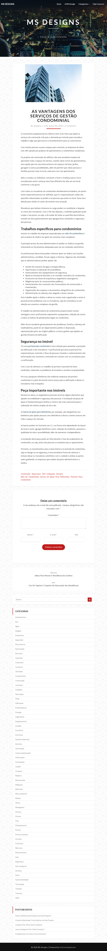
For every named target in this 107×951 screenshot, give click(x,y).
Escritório (19, 730)
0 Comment (70, 126)
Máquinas (19, 785)
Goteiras (18, 744)
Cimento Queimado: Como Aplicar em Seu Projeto (34, 920)
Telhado (18, 889)
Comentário (53, 515)
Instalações (20, 762)
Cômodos (19, 671)
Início (59, 4)
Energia (18, 712)
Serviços (59, 473)
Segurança (36, 473)
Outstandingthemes (68, 947)
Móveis (18, 798)
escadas (18, 726)
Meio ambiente (21, 794)
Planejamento (21, 825)
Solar (17, 875)
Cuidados (18, 690)
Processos (19, 843)
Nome (30, 534)
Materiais (19, 789)
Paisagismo (19, 807)
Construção (25, 473)
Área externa (20, 644)
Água (17, 626)
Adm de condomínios (30, 476)
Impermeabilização (23, 753)
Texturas (18, 893)
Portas (18, 830)
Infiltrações (20, 757)
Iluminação (19, 748)
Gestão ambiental (22, 739)
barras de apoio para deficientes (37, 412)
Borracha (18, 653)
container (19, 685)
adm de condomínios (74, 233)
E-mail (53, 534)
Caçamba (19, 658)
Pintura (18, 812)
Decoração (19, 694)
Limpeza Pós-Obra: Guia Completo (28, 925)
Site (76, 534)
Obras (17, 803)
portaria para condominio (39, 346)
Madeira (18, 775)
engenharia (19, 717)
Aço (16, 622)
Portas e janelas (21, 834)
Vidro (17, 898)
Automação (19, 649)
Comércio (19, 667)
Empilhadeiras (21, 708)
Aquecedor (19, 640)
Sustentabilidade (22, 880)
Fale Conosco (98, 4)
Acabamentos (20, 617)
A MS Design (70, 4)
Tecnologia (19, 884)
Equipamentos (21, 721)
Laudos (18, 766)
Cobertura (19, 662)
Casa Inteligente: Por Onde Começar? (29, 929)
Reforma (18, 848)
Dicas (17, 698)
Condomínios (20, 676)
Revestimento (20, 852)
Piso (17, 821)
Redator (38, 126)
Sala (17, 857)
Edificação (19, 703)
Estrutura (19, 735)
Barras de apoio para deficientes (54, 476)
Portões (18, 839)
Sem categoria (48, 473)
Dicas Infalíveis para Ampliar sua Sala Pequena (33, 916)
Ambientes (19, 635)
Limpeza (18, 771)
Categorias (83, 4)
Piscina (18, 816)
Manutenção (20, 780)
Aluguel (18, 631)
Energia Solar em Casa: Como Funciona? (30, 934)
